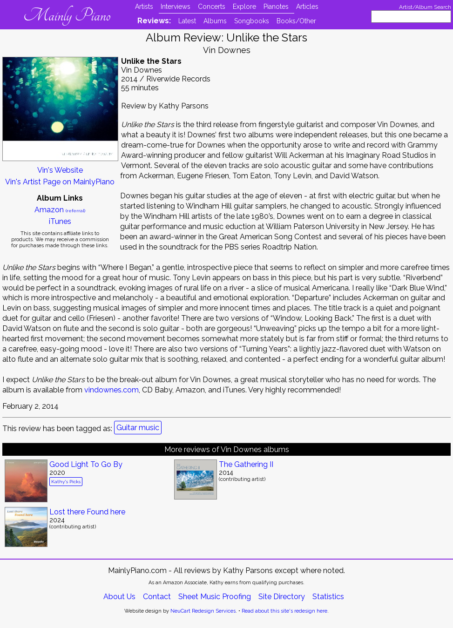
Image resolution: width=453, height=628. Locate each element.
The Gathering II (246, 464)
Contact (157, 596)
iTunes (60, 221)
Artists (144, 6)
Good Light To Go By (85, 464)
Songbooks (251, 21)
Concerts (211, 6)
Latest (187, 21)
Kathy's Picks (66, 481)
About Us (119, 596)
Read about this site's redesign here (284, 611)
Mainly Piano (66, 15)
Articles (307, 6)
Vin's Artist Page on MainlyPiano (60, 181)
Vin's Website (60, 170)
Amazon (59, 209)
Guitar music (137, 427)
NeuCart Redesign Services (203, 611)
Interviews (175, 6)
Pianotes (276, 6)
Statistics (328, 596)
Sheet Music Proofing (214, 596)
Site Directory (281, 596)
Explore (244, 6)
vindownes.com (111, 389)
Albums (215, 21)
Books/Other (296, 21)
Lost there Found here (87, 511)
